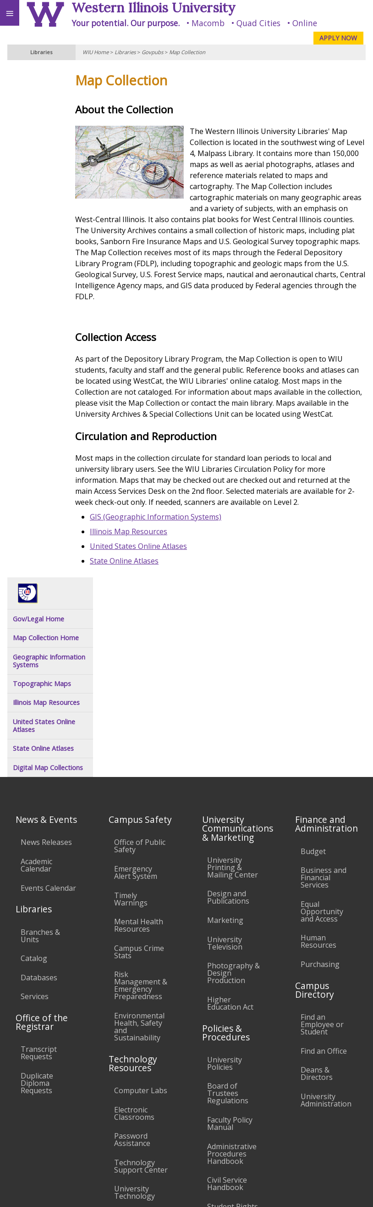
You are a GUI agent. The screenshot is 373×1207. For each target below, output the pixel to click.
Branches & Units (40, 769)
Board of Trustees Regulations (227, 927)
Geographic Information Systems (49, 147)
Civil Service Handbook (227, 1017)
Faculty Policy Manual (229, 957)
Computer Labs (140, 924)
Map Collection (187, 52)
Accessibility (26, 1123)
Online (304, 22)
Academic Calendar (36, 698)
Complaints (226, 1074)
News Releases (46, 676)
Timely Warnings (131, 732)
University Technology (134, 1026)
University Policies (224, 896)
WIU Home (95, 52)
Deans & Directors (317, 907)
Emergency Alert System (135, 706)
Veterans (187, 1123)
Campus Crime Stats (139, 785)
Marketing (225, 754)
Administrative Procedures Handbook (232, 987)
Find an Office (324, 884)
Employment (79, 1123)
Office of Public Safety (139, 679)
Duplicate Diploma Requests (37, 916)
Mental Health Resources (138, 758)
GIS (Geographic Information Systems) (181, 550)
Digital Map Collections (48, 253)
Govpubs (152, 52)
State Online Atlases (149, 594)
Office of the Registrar (42, 855)
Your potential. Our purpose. (125, 22)
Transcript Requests (39, 886)
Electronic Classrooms (134, 947)
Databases (39, 811)
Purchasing (320, 798)
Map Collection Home (46, 124)
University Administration (326, 933)
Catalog (34, 792)
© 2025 (178, 1190)
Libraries (125, 52)
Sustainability (136, 1123)
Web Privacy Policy (348, 1190)
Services (35, 830)
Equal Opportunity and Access (322, 744)
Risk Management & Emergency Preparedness (140, 819)
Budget (313, 685)
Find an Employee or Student (322, 857)
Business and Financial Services (323, 710)
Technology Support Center (141, 999)
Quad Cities (258, 22)
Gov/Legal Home (38, 105)
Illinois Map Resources (154, 564)
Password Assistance (132, 973)
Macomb (208, 22)
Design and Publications (228, 730)
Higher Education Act (230, 836)
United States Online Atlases (164, 579)
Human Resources (318, 774)
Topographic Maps (42, 169)
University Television (224, 776)
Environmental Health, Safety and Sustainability (139, 860)
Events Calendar (48, 721)
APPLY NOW (338, 38)
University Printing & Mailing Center (232, 700)
